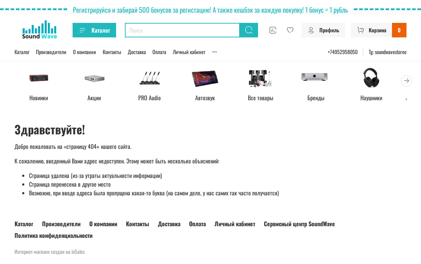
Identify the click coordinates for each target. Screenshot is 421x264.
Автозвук (210, 98)
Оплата (159, 52)
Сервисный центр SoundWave (299, 223)
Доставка (137, 52)
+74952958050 (342, 52)
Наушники (381, 98)
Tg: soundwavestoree (387, 52)
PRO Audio (153, 98)
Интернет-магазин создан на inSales (50, 251)
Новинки (39, 98)
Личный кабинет (189, 52)
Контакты (112, 52)
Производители (51, 52)
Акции (96, 98)
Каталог (94, 30)
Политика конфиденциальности (54, 235)
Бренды (324, 98)
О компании (84, 52)
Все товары (267, 98)
